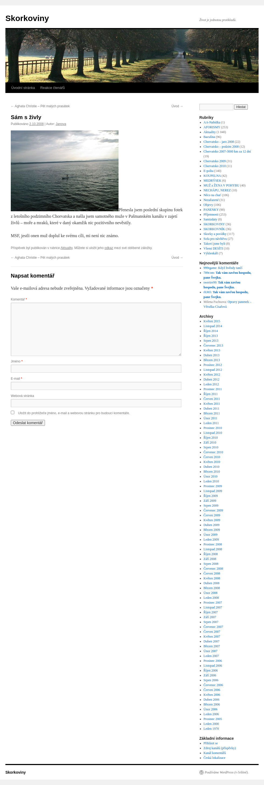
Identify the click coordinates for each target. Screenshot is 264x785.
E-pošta (209, 171)
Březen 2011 (212, 413)
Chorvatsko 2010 (215, 166)
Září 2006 (210, 675)
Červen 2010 (212, 457)
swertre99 (210, 282)
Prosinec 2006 (213, 661)
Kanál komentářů (215, 753)
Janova (61, 124)
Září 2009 (210, 501)
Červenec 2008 (213, 568)
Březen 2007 (212, 646)
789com (209, 273)
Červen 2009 (212, 515)
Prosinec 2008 (213, 544)
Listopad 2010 (213, 433)
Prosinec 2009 (213, 486)
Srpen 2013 (211, 341)
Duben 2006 (212, 699)
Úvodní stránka (23, 88)
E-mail (16, 379)
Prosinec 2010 (213, 428)
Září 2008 (210, 559)
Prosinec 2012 (213, 365)
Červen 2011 (212, 399)
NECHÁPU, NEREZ (217, 190)
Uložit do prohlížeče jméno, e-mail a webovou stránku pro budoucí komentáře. (74, 413)
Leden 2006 (211, 714)
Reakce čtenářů (52, 88)
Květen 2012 (212, 374)
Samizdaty (210, 219)
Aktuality (66, 248)
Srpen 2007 (211, 622)
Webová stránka (22, 396)
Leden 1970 (211, 729)
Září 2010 (210, 442)
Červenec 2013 (213, 345)
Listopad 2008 (213, 549)
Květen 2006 (212, 695)
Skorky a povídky (215, 234)
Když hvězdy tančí (230, 268)
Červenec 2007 (213, 627)
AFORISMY (212, 127)
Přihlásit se (211, 743)
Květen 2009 (212, 520)
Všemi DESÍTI (213, 248)
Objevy (208, 205)
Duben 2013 (212, 355)
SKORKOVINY (214, 224)
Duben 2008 (212, 583)
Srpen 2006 (211, 680)
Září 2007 (210, 617)
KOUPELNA (212, 176)
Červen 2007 (212, 632)
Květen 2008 (212, 578)
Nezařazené (211, 200)
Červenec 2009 (213, 510)
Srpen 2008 (211, 564)
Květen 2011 (212, 404)
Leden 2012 (211, 384)
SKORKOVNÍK (214, 229)
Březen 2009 (212, 530)
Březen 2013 (212, 360)
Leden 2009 (211, 539)
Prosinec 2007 (213, 602)
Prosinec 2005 (213, 719)
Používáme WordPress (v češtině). (227, 772)
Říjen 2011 (211, 394)
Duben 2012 (212, 379)
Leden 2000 (211, 724)
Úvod (177, 106)
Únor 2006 (211, 709)
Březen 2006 (212, 704)
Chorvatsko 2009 (215, 161)
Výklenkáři (211, 253)
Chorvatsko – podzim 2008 (221, 146)
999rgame (210, 268)
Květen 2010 (212, 462)
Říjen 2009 (211, 496)
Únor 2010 (211, 476)
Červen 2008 (212, 573)
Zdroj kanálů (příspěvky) (220, 748)
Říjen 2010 (211, 438)
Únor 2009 (211, 535)
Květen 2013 (212, 350)
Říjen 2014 (211, 331)
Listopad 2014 (213, 326)
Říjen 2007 (211, 612)
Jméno (17, 361)
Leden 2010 (211, 481)
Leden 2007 (211, 656)
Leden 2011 (211, 423)
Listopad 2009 (213, 491)
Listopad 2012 (213, 370)
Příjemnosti (211, 214)
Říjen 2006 (211, 670)
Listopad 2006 (213, 666)
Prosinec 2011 (213, 389)
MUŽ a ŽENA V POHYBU (221, 185)
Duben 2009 (212, 525)
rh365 (207, 292)
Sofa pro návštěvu (215, 239)
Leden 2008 (211, 598)
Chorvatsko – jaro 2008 (219, 142)
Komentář (19, 299)
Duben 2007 (212, 641)
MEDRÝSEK (212, 180)
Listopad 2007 (213, 607)
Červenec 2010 (213, 452)
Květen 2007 (212, 636)
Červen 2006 (212, 690)
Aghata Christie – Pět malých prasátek (40, 106)
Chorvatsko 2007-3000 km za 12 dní (227, 151)
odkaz (109, 248)
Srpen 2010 (211, 447)
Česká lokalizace (214, 758)
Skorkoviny (27, 18)
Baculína (209, 137)
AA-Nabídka (212, 122)
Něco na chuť (212, 195)
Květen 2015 (212, 321)
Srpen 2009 (211, 505)
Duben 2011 (212, 408)
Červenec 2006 (213, 685)
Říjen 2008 (211, 554)
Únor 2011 (210, 418)
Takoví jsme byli (214, 243)
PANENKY (211, 210)
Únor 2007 (211, 651)
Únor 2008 (211, 593)
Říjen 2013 (211, 336)
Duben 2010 (212, 467)
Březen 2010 (212, 471)
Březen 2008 (212, 588)
